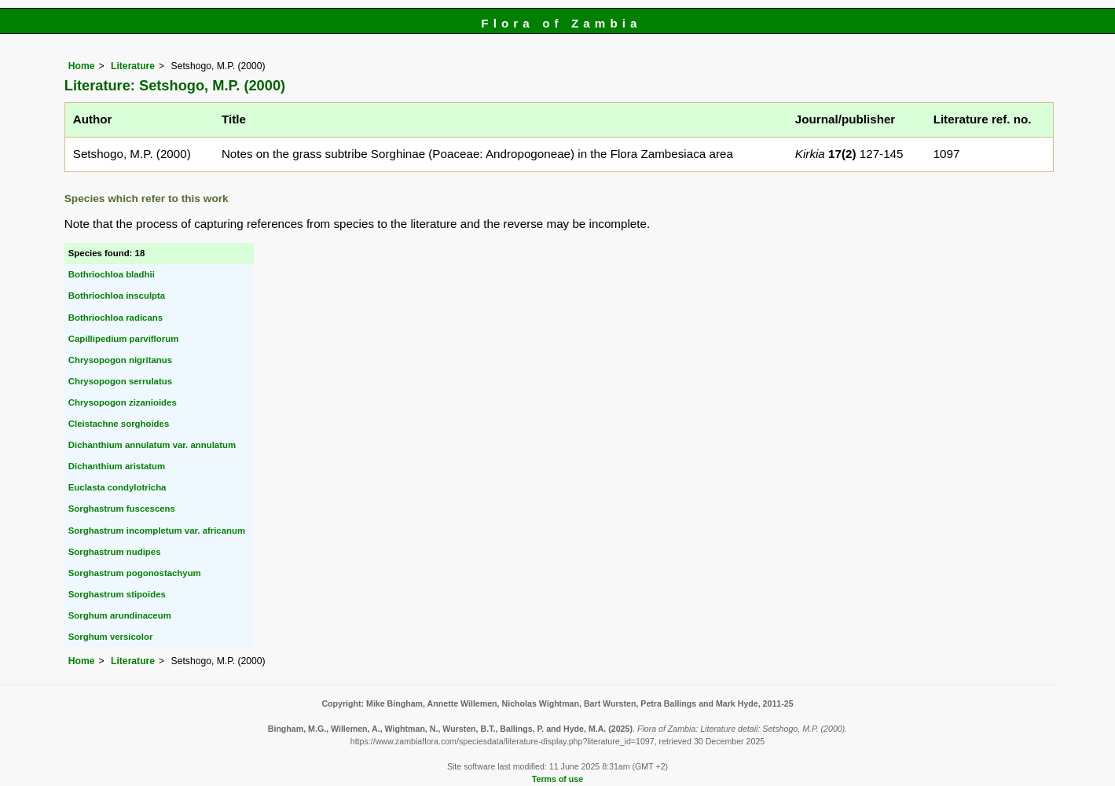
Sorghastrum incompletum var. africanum (156, 530)
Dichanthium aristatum (116, 466)
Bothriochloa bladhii (111, 274)
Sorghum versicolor (110, 636)
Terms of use (557, 779)
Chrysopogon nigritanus (120, 360)
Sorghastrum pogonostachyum (134, 573)
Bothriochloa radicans (115, 317)
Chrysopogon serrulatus (120, 381)
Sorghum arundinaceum (119, 615)
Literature (133, 66)
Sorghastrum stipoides (117, 594)
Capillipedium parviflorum (123, 338)
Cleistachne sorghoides (119, 423)
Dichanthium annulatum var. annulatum (152, 445)
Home (81, 66)
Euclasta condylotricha (117, 487)
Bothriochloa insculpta (116, 295)
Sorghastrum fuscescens (121, 508)
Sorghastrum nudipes (114, 551)
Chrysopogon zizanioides (122, 402)
